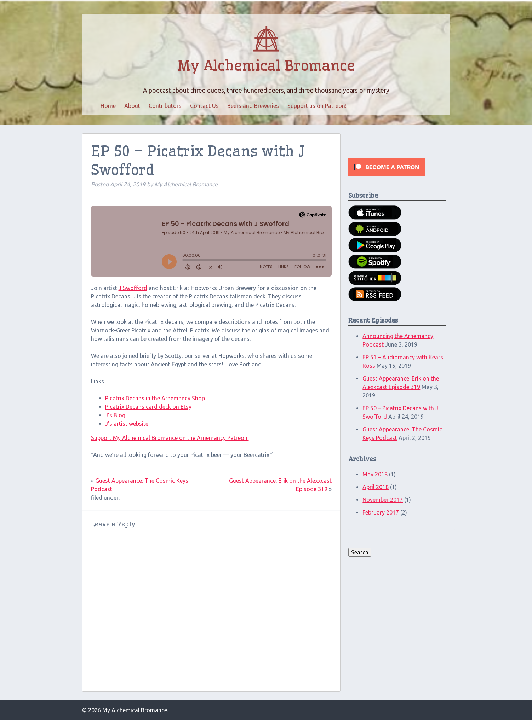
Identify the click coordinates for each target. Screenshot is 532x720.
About (132, 106)
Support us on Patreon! (317, 106)
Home (108, 106)
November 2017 (382, 500)
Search (359, 552)
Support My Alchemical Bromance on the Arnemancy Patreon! (170, 438)
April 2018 (375, 487)
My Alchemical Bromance (266, 66)
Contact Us (204, 106)
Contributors (165, 106)
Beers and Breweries (253, 106)
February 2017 (380, 512)
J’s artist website (126, 423)
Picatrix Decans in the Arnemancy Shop (155, 398)
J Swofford (133, 288)
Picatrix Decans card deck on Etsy (148, 406)
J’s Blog (115, 415)
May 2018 (375, 474)
